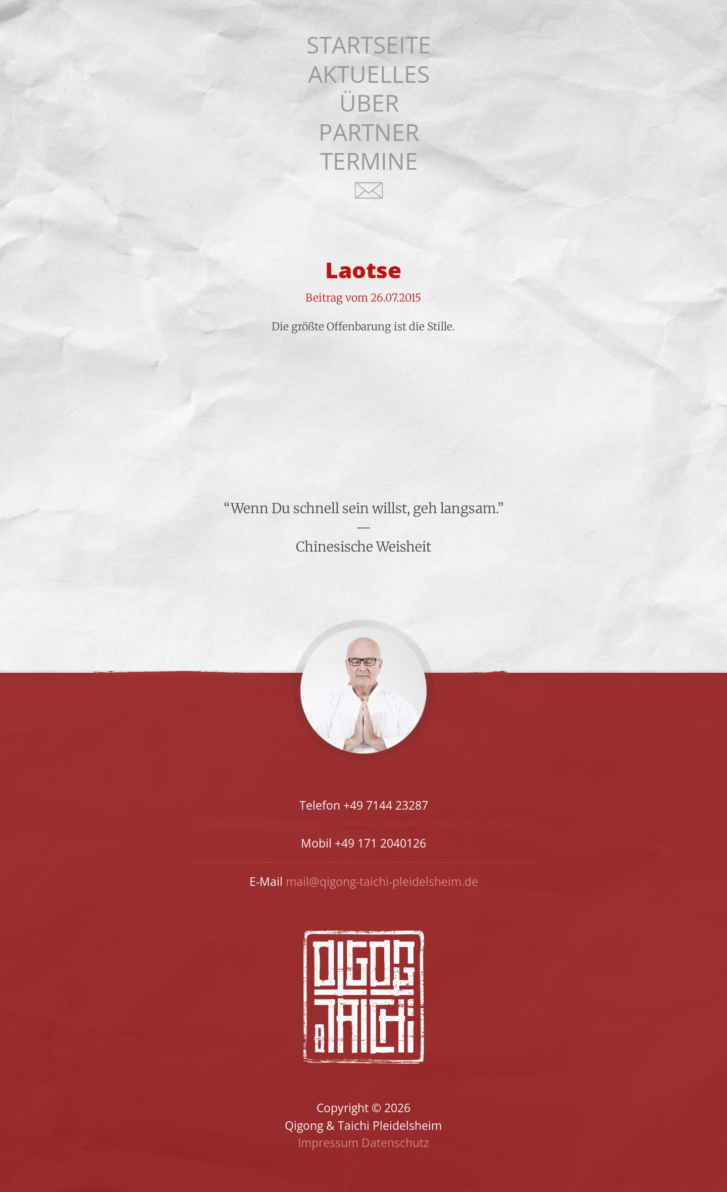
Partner (369, 132)
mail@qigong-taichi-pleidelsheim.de (382, 881)
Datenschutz (395, 1142)
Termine (369, 161)
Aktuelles (369, 74)
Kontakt (369, 197)
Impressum (328, 1142)
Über (369, 103)
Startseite (368, 45)
